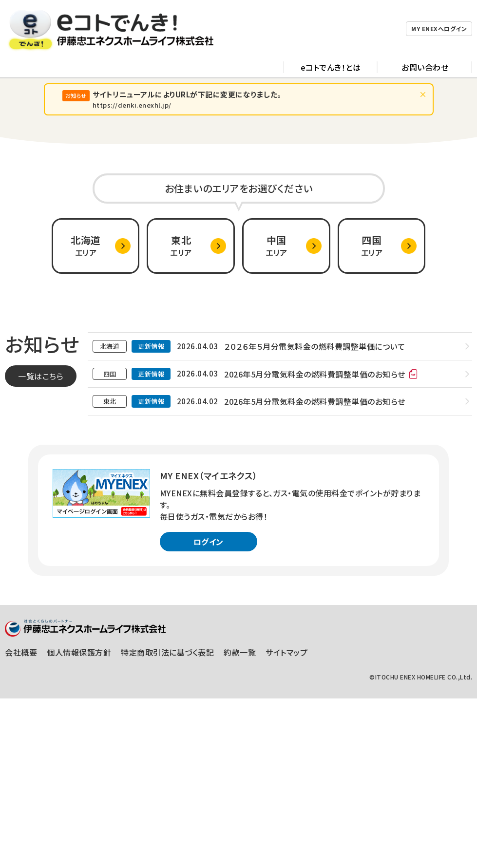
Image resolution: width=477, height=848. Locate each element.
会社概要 (21, 802)
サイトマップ (286, 802)
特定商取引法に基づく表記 (167, 802)
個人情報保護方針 (79, 802)
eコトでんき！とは (331, 34)
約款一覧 (240, 802)
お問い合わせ (424, 34)
